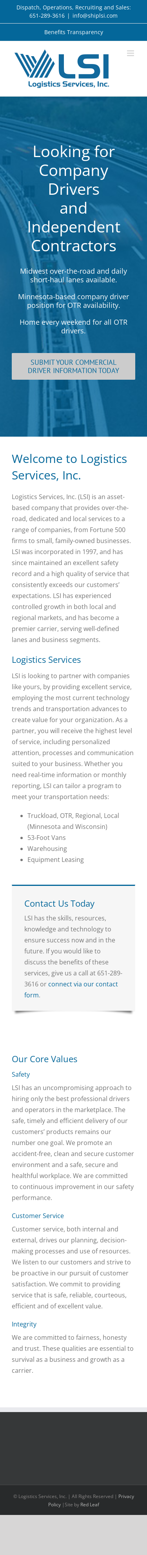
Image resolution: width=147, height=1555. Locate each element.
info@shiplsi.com (95, 15)
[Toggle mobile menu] (131, 53)
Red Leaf (89, 1504)
